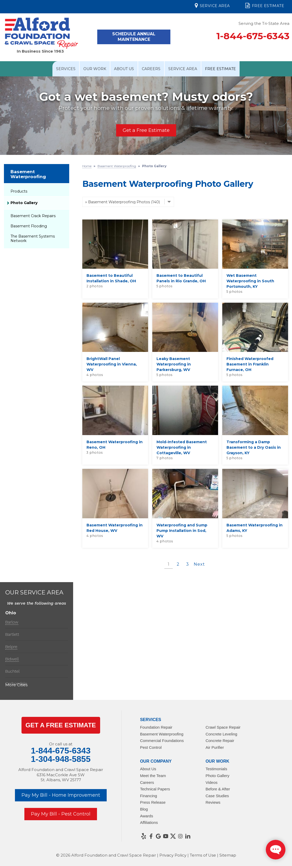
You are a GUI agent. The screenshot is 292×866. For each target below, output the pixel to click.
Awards (146, 816)
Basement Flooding (28, 226)
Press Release (153, 802)
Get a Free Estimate (146, 130)
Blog (144, 809)
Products (18, 191)
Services (65, 68)
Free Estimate (264, 5)
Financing (148, 796)
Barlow (11, 622)
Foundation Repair (156, 727)
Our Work (94, 68)
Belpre (11, 646)
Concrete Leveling (221, 734)
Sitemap (227, 855)
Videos (212, 782)
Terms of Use (203, 855)
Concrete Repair (220, 740)
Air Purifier (215, 747)
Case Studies (217, 796)
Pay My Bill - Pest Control (60, 814)
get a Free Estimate (60, 725)
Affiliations (149, 822)
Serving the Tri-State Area (264, 23)
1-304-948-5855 (61, 759)
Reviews (213, 802)
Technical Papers (155, 789)
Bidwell (12, 658)
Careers (151, 68)
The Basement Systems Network (32, 238)
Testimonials (216, 769)
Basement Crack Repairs (33, 215)
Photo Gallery (23, 202)
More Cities (16, 684)
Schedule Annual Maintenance (133, 36)
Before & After (218, 789)
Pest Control (151, 747)
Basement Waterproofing (28, 174)
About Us (124, 68)
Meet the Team (153, 775)
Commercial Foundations (162, 740)
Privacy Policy (172, 855)
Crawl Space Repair (223, 727)
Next (199, 564)
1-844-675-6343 (252, 36)
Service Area (212, 5)
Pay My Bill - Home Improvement (60, 795)
